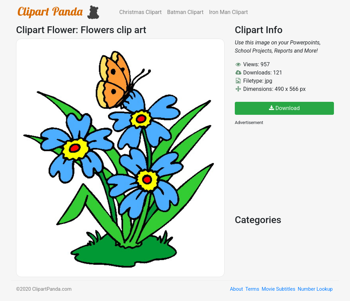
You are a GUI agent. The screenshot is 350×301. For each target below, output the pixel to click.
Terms (252, 289)
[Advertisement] (286, 169)
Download (284, 108)
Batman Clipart (185, 12)
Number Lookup (315, 289)
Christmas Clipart (140, 12)
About (236, 289)
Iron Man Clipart (228, 12)
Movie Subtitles (278, 289)
